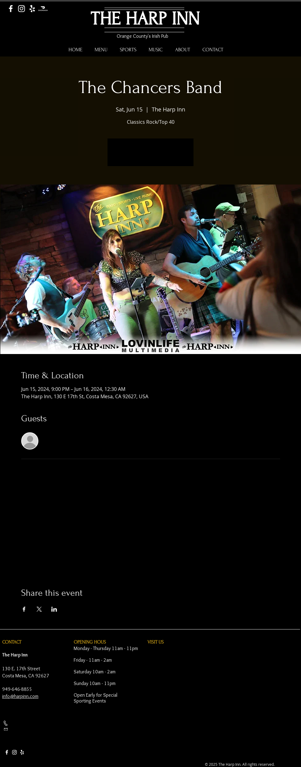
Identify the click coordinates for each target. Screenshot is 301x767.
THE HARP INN (145, 19)
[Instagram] (21, 8)
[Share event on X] (39, 609)
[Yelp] (32, 8)
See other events (151, 156)
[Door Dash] (43, 8)
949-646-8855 (17, 689)
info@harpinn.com (20, 696)
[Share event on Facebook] (24, 609)
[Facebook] (10, 8)
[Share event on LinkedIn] (54, 609)
